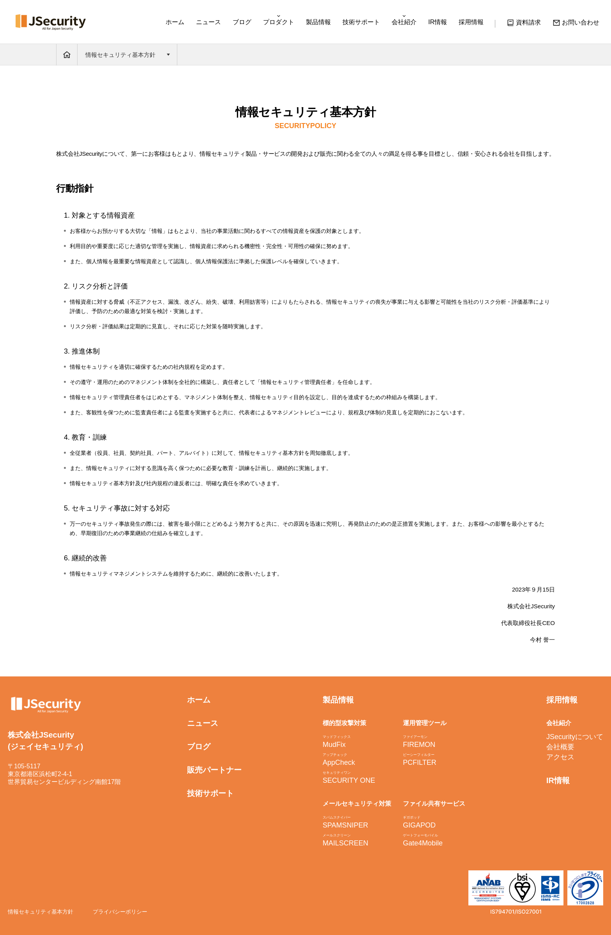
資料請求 (524, 24)
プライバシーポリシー (120, 912)
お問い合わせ (576, 24)
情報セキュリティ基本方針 (40, 912)
